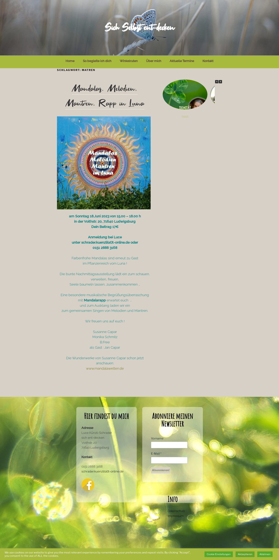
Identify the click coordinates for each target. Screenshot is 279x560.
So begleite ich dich (97, 61)
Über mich (153, 61)
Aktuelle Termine (182, 61)
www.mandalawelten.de (105, 368)
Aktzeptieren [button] (245, 554)
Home (70, 61)
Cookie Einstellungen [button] (219, 554)
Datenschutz (176, 511)
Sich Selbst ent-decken (139, 27)
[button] (220, 81)
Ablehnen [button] (264, 554)
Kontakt (207, 61)
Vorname (157, 438)
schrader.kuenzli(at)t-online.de (102, 471)
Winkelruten (129, 61)
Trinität (184, 117)
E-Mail (156, 453)
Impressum (176, 516)
